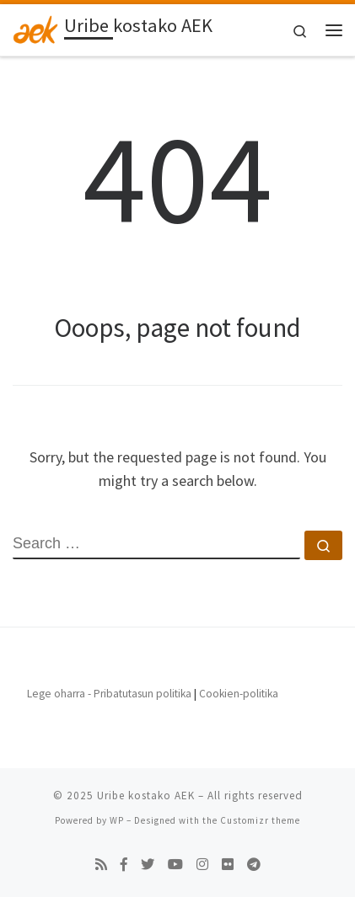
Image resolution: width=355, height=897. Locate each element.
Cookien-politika (238, 693)
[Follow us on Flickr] (228, 864)
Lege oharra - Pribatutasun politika (109, 693)
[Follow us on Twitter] (147, 864)
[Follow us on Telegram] (254, 864)
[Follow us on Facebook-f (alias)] (124, 864)
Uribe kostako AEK (146, 795)
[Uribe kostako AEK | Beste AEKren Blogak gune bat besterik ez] (35, 28)
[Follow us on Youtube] (175, 864)
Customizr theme (260, 820)
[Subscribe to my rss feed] (101, 864)
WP (117, 820)
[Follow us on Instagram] (202, 864)
